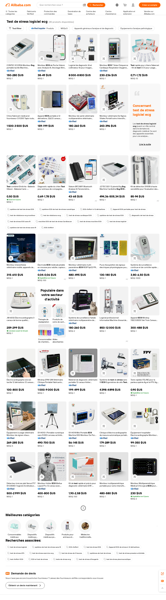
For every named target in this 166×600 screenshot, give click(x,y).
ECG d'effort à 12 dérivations (92, 209)
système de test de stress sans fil (21, 227)
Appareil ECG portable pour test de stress (128, 209)
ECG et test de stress (38, 559)
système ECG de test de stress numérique (57, 209)
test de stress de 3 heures (70, 553)
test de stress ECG (92, 547)
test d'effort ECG (15, 559)
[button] (84, 5)
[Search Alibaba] (60, 5)
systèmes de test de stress (99, 553)
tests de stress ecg (62, 559)
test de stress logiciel (116, 221)
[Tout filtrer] (15, 28)
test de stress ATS (15, 553)
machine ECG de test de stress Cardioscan (54, 221)
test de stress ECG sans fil (18, 221)
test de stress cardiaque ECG (79, 215)
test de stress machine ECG (89, 221)
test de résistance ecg (51, 215)
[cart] (125, 5)
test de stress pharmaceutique (117, 559)
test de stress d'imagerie (87, 559)
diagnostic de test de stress (141, 215)
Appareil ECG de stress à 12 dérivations (122, 547)
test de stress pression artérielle (130, 553)
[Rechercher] (96, 5)
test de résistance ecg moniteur (21, 215)
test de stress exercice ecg (41, 553)
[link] (162, 573)
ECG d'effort (47, 227)
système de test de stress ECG (20, 209)
